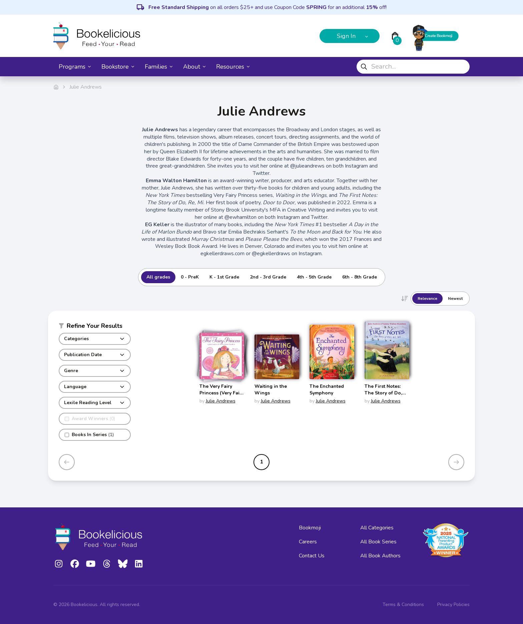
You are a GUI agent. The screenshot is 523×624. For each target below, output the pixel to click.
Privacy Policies (453, 604)
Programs (75, 67)
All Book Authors (380, 555)
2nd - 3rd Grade (268, 277)
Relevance (427, 298)
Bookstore (117, 67)
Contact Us (312, 555)
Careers (308, 541)
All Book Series (378, 541)
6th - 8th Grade (359, 277)
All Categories (377, 527)
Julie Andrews (220, 401)
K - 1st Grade (224, 277)
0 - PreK (190, 277)
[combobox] (413, 67)
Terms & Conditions (403, 604)
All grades (158, 277)
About (194, 67)
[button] (95, 327)
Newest (455, 298)
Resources (232, 67)
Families (158, 67)
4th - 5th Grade (314, 277)
